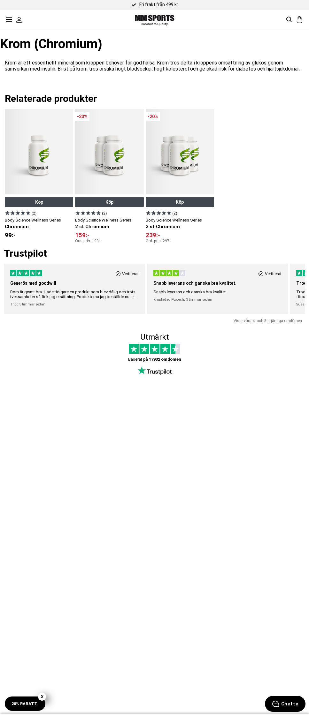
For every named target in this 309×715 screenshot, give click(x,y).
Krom (11, 63)
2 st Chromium (92, 227)
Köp (39, 202)
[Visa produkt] (18, 212)
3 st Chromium (163, 227)
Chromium (17, 227)
